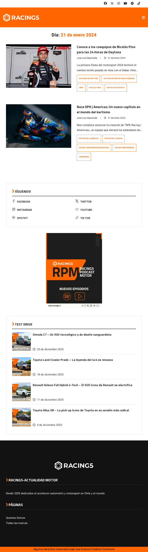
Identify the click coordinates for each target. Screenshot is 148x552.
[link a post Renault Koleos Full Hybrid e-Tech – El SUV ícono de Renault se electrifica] (21, 400)
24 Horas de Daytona (88, 78)
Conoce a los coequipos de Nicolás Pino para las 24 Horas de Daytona (106, 49)
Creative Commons (103, 549)
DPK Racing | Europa (113, 138)
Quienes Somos (15, 518)
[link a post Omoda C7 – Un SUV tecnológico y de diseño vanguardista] (21, 350)
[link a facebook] (105, 3)
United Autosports (116, 87)
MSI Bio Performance (124, 147)
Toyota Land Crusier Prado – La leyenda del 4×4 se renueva (73, 359)
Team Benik (84, 156)
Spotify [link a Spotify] (20, 218)
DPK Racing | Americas (89, 138)
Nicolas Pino (95, 87)
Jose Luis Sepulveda (87, 58)
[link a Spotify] (132, 3)
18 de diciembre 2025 (48, 375)
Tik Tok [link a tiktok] (82, 218)
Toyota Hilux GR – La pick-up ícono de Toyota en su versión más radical (81, 410)
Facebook (21, 202)
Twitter (83, 202)
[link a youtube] (125, 3)
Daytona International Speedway (119, 78)
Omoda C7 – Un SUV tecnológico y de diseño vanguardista (72, 334)
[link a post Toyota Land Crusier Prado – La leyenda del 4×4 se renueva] (21, 375)
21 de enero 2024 (114, 58)
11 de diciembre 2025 (48, 400)
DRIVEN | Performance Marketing (94, 147)
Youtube (83, 210)
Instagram (22, 210)
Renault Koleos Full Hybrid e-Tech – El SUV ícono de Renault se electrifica (82, 385)
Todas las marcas (16, 523)
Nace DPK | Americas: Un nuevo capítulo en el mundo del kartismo (108, 109)
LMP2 (81, 87)
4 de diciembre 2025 (47, 425)
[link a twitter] (112, 3)
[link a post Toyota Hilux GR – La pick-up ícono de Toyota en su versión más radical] (21, 426)
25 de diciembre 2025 (48, 349)
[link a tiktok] (139, 3)
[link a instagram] (118, 3)
